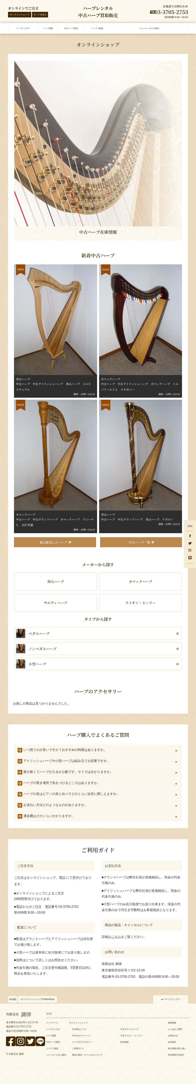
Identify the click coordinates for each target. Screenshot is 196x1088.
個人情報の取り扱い (177, 1053)
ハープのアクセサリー (82, 1046)
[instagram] (190, 551)
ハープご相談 (52, 1053)
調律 (18, 1018)
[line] (190, 558)
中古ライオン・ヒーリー (132, 1040)
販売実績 (125, 1046)
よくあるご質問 (175, 1033)
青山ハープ (55, 583)
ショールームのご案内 (56, 1059)
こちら (116, 941)
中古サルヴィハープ (81, 1040)
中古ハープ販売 (53, 1046)
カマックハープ (140, 583)
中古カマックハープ (130, 1033)
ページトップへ (172, 1003)
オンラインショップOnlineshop (37, 1003)
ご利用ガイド (78, 1053)
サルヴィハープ (55, 606)
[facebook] (190, 536)
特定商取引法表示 (176, 1059)
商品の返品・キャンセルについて (87, 1059)
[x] (190, 544)
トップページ (52, 1027)
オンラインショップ (19, 14)
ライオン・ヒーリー (141, 606)
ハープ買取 (51, 1040)
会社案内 (172, 1046)
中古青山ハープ (79, 1033)
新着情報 (172, 1027)
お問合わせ (173, 1040)
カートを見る (40, 14)
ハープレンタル (53, 1033)
